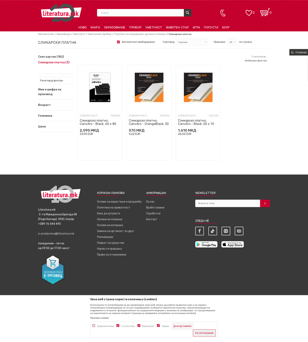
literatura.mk (46, 34)
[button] (55, 105)
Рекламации (105, 237)
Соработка (153, 213)
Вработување (155, 207)
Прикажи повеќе (99, 318)
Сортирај (168, 41)
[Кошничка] (265, 11)
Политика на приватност (113, 207)
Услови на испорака (110, 225)
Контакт (151, 219)
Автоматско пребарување (138, 41)
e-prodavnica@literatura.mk (56, 233)
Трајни (165, 326)
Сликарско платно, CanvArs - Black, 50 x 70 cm (196, 124)
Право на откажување (111, 254)
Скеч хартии (51, 56)
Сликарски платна (54, 62)
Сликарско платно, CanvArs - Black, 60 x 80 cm (98, 124)
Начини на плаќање (109, 219)
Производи (63, 34)
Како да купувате (108, 213)
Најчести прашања (109, 248)
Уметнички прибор (100, 34)
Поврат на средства (110, 243)
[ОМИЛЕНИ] (248, 11)
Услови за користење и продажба (119, 201)
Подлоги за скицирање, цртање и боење (140, 34)
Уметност (79, 34)
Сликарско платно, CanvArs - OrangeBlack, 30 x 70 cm (149, 124)
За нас (150, 201)
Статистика (128, 326)
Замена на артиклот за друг (115, 231)
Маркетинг (148, 326)
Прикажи (219, 41)
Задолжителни (105, 326)
